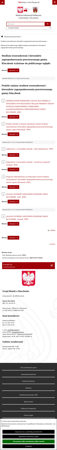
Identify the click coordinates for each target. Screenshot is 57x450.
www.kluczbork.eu (18, 332)
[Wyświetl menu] (54, 2)
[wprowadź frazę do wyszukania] (25, 24)
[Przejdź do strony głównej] (28, 13)
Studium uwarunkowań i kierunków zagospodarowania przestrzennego (23, 41)
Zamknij (28, 446)
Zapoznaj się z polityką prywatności (28, 432)
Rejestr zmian (28, 402)
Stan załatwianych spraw (29, 368)
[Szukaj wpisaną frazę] (48, 24)
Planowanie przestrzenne (12, 37)
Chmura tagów (28, 415)
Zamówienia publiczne (28, 374)
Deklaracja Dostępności (28, 408)
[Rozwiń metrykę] (13, 70)
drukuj (52, 230)
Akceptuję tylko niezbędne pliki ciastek (28, 441)
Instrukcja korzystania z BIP (28, 395)
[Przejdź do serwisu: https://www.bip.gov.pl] (28, 2)
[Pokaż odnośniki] (2, 2)
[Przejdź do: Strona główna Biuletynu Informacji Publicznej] (2, 36)
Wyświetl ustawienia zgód (28, 436)
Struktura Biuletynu (28, 381)
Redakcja (29, 388)
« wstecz (52, 244)
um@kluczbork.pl (13, 330)
